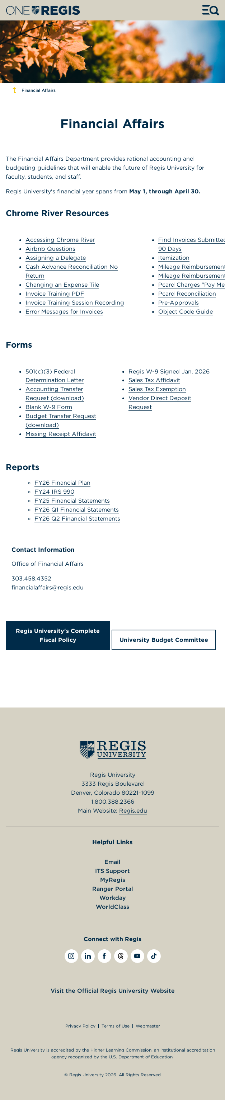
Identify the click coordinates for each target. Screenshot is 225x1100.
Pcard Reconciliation (187, 293)
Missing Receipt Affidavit (60, 433)
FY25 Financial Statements (72, 500)
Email (112, 861)
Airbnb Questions (50, 248)
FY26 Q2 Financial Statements (77, 518)
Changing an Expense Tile (62, 284)
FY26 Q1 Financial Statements (76, 509)
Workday (112, 897)
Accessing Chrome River (60, 239)
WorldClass (112, 906)
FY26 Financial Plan (62, 482)
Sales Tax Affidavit (154, 380)
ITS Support (112, 870)
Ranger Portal (112, 888)
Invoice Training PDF (54, 293)
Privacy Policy (80, 1026)
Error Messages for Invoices (64, 311)
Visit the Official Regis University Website (113, 990)
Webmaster (148, 1026)
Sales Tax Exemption (157, 388)
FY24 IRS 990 (54, 491)
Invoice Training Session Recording (74, 302)
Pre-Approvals (178, 302)
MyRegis (112, 879)
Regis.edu (133, 810)
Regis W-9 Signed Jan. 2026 (169, 371)
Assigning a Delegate (55, 257)
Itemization (173, 257)
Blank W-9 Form (48, 406)
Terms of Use (116, 1026)
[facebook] (104, 956)
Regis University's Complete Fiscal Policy (58, 635)
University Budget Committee (163, 639)
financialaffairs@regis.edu (47, 587)
